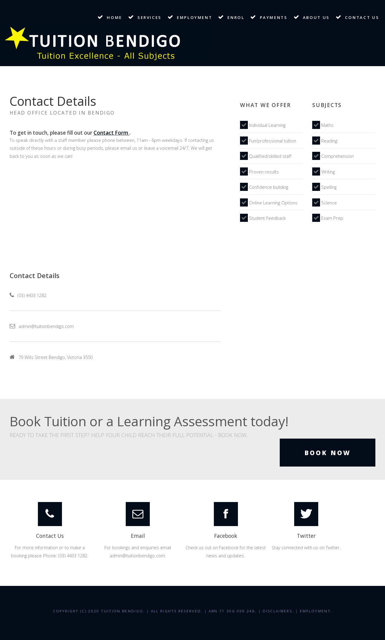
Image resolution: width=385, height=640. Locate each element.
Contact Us (362, 17)
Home (114, 17)
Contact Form (111, 132)
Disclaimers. (278, 610)
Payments (274, 17)
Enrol (235, 17)
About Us (316, 17)
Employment (194, 17)
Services (149, 17)
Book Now (327, 453)
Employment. (316, 610)
